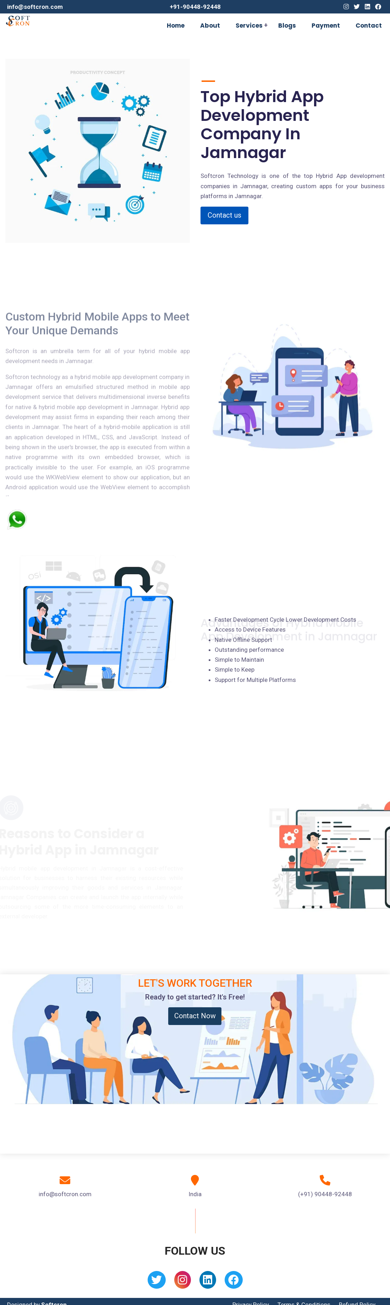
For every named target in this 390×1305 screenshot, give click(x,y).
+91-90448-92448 (195, 6)
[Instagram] (346, 6)
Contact (369, 25)
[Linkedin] (367, 6)
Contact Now (195, 1016)
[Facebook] (378, 6)
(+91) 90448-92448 (325, 1194)
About (210, 25)
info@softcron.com (35, 6)
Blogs (287, 25)
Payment (326, 25)
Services (249, 25)
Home (176, 25)
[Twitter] (357, 6)
